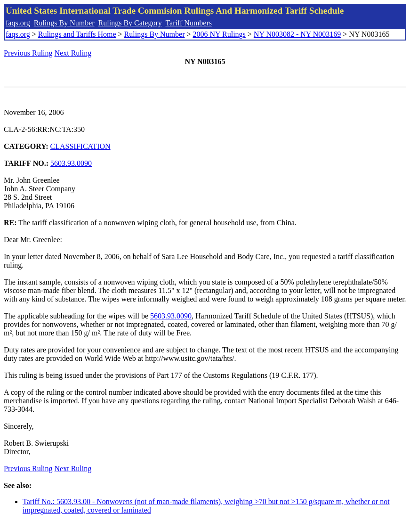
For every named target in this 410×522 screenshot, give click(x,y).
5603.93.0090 (71, 163)
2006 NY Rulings (219, 34)
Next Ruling (73, 53)
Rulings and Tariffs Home (77, 34)
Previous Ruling (28, 53)
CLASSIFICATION (80, 146)
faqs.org (18, 23)
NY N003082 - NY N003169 (297, 34)
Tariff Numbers (188, 23)
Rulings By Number (64, 23)
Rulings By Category (130, 23)
